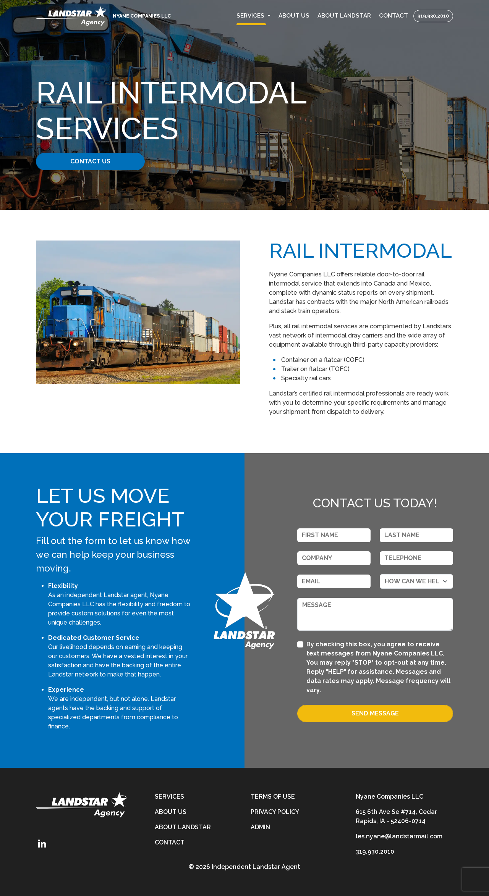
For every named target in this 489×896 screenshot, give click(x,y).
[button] (253, 15)
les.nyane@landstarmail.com (399, 836)
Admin (260, 827)
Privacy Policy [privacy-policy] (275, 811)
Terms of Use (273, 796)
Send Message (375, 713)
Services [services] (169, 796)
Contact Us (94, 161)
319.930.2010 (433, 16)
